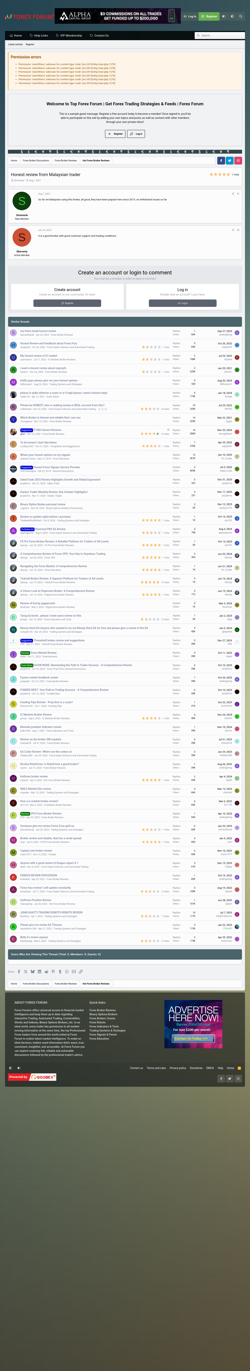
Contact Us (102, 35)
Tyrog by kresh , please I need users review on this (50, 615)
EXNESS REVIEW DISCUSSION (38, 875)
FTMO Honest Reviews (47, 430)
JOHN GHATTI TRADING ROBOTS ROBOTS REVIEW (51, 912)
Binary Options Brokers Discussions (64, 508)
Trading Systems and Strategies (65, 384)
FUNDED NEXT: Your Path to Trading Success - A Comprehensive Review (64, 690)
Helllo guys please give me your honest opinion (49, 380)
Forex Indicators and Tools (57, 619)
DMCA (210, 1184)
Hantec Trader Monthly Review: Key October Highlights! (54, 492)
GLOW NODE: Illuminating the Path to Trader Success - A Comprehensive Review (83, 665)
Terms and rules (156, 1184)
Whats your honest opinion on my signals (45, 455)
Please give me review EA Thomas (41, 925)
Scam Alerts (52, 397)
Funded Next (53, 694)
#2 (238, 230)
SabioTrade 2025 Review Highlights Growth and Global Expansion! (60, 479)
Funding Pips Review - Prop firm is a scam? (46, 702)
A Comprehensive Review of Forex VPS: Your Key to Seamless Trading (62, 554)
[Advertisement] (125, 1035)
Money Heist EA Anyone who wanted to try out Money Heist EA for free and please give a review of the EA (84, 628)
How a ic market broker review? (39, 801)
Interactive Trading (26, 1134)
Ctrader (52, 854)
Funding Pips (55, 706)
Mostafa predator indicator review (40, 727)
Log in (184, 303)
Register (30, 44)
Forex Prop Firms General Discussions (66, 669)
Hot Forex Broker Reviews (57, 780)
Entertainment (50, 656)
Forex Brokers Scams (102, 1134)
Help (220, 1184)
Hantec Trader (54, 496)
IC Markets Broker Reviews (61, 359)
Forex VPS (49, 558)
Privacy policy (178, 1184)
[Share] (232, 194)
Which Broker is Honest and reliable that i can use (50, 417)
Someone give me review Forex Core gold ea (47, 826)
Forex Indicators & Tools (104, 1142)
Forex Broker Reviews (62, 335)
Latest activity (15, 44)
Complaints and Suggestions (65, 446)
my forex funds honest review (38, 331)
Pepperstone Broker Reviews (59, 595)
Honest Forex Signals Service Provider (57, 467)
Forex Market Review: (44, 652)
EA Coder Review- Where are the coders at (46, 751)
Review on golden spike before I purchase (45, 516)
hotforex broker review (34, 776)
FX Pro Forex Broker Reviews (59, 545)
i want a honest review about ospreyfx (43, 368)
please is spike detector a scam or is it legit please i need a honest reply (63, 393)
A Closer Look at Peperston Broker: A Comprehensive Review (57, 591)
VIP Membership (72, 35)
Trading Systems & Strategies (108, 1146)
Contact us (136, 1184)
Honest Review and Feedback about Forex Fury (48, 343)
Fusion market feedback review (39, 677)
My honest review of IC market (38, 355)
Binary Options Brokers (53, 1138)
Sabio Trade (53, 483)
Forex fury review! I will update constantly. (45, 887)
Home (19, 35)
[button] (232, 16)
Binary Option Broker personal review (43, 504)
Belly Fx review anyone (34, 937)
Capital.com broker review (36, 850)
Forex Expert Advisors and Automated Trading (70, 347)
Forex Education (61, 459)
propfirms (25, 483)
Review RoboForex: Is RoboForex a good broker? (49, 764)
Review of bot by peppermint (37, 603)
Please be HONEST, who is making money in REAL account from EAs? (62, 405)
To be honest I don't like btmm (38, 442)
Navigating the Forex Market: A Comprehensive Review (53, 566)
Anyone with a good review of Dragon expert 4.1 (49, 863)
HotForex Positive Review (35, 900)
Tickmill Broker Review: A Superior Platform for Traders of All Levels (62, 578)
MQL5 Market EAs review (35, 789)
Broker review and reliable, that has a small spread (50, 838)
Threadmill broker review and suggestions (59, 640)
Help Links (42, 35)
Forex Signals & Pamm (103, 1150)
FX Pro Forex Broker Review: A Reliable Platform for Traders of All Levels (64, 541)
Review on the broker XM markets (40, 739)
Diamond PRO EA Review (50, 529)
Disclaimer (196, 1184)
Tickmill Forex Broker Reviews (59, 582)
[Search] (240, 16)
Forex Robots (98, 1138)
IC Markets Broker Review (36, 714)
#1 (238, 194)
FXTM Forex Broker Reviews (54, 842)
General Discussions (63, 471)
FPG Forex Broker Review (46, 813)
